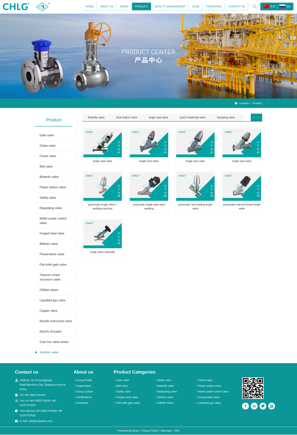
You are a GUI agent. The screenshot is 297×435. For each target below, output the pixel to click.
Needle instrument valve (56, 321)
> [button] (259, 117)
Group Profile (83, 380)
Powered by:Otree (128, 431)
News (124, 6)
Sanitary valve (49, 352)
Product (141, 6)
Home (89, 6)
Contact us (236, 6)
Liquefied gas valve (53, 300)
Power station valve (53, 187)
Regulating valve (51, 208)
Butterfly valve (49, 177)
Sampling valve (226, 117)
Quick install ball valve (193, 117)
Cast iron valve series (54, 342)
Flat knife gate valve (53, 265)
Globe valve (48, 146)
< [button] (253, 117)
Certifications (83, 397)
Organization (82, 386)
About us (106, 6)
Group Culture (83, 391)
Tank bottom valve (126, 117)
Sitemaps (165, 431)
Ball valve (46, 166)
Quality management (169, 6)
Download (81, 403)
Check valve (48, 156)
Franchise (213, 6)
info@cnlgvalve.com (41, 421)
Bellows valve (49, 244)
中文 (269, 7)
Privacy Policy (149, 431)
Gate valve (47, 135)
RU (284, 7)
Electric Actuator (51, 331)
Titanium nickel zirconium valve (50, 277)
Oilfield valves (49, 290)
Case (195, 6)
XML (177, 431)
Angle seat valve (158, 117)
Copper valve (48, 311)
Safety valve (48, 198)
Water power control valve (53, 221)
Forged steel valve (52, 233)
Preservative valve (52, 254)
